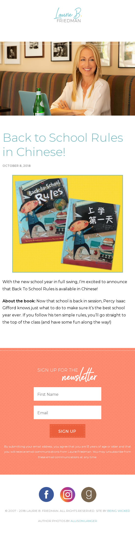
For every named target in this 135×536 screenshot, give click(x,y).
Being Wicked (118, 511)
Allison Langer (84, 521)
